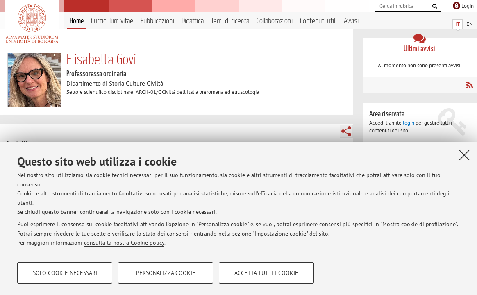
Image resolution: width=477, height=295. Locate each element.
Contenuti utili (318, 21)
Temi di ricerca (230, 21)
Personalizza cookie (165, 273)
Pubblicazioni (157, 21)
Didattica (193, 21)
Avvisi (351, 21)
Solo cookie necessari (65, 273)
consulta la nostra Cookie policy (124, 242)
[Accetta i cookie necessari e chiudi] (464, 154)
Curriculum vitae (112, 21)
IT (457, 23)
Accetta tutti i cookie (266, 273)
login (408, 122)
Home (77, 21)
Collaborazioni (275, 21)
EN (469, 23)
